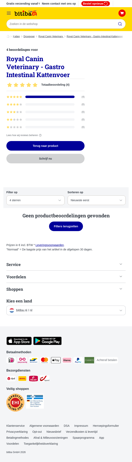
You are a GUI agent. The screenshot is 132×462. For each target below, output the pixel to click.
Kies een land (19, 300)
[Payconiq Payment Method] (22, 361)
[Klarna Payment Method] (67, 361)
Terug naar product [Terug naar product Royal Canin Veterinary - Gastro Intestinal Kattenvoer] (45, 145)
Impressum (81, 425)
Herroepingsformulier (106, 425)
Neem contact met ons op (59, 3)
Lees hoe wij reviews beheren (24, 135)
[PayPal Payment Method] (78, 361)
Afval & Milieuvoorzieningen (50, 437)
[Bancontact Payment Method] (33, 361)
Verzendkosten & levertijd (81, 431)
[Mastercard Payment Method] (44, 361)
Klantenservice (15, 425)
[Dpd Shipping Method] (11, 379)
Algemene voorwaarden (44, 425)
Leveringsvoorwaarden (49, 245)
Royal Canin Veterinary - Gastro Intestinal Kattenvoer (95, 36)
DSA (67, 425)
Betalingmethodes (17, 437)
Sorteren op (75, 192)
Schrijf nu (45, 158)
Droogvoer (29, 36)
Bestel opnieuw (95, 3)
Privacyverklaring (17, 431)
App (101, 437)
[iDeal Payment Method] (11, 361)
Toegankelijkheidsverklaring (41, 443)
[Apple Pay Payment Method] (56, 361)
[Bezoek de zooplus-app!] (19, 344)
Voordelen (12, 443)
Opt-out (37, 431)
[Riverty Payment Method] (89, 361)
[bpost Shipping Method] (44, 379)
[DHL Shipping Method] (22, 379)
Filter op (11, 192)
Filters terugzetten (66, 226)
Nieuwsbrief (53, 431)
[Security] (15, 403)
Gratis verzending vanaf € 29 (25, 3)
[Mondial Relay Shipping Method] (33, 379)
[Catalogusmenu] (9, 13)
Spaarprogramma (83, 437)
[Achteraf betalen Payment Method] (107, 360)
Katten (16, 36)
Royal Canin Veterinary (51, 36)
